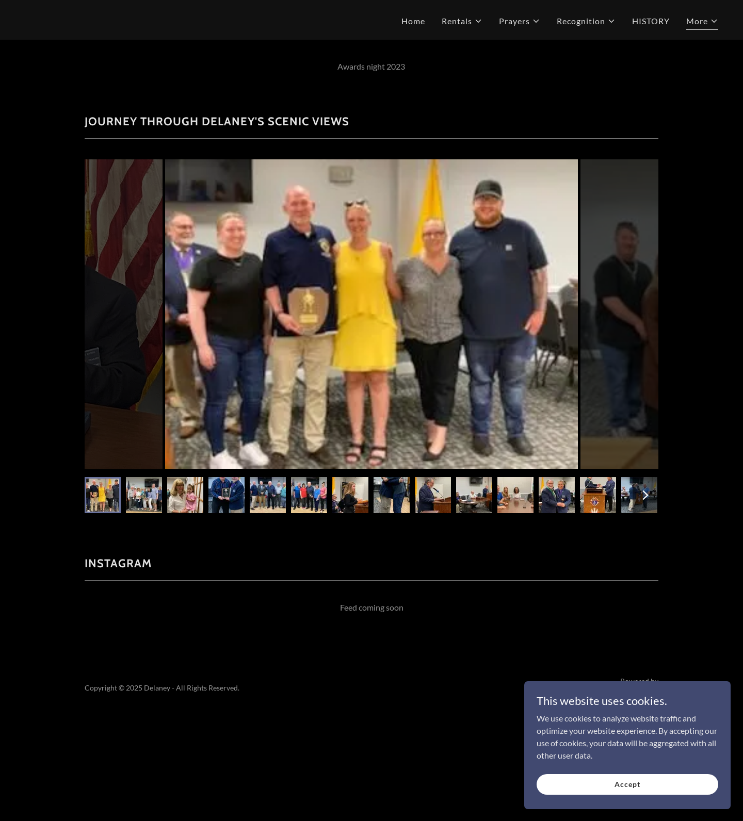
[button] (462, 21)
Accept (627, 784)
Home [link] (413, 21)
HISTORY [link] (651, 21)
